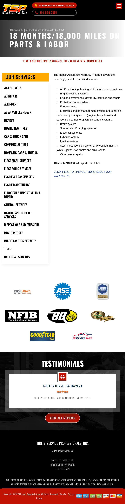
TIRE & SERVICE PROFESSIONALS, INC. (45, 61)
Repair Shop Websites (30, 495)
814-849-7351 (48, 12)
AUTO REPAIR (77, 61)
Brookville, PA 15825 (54, 30)
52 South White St (34, 30)
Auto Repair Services (62, 452)
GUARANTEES (94, 61)
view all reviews (62, 419)
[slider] (62, 393)
